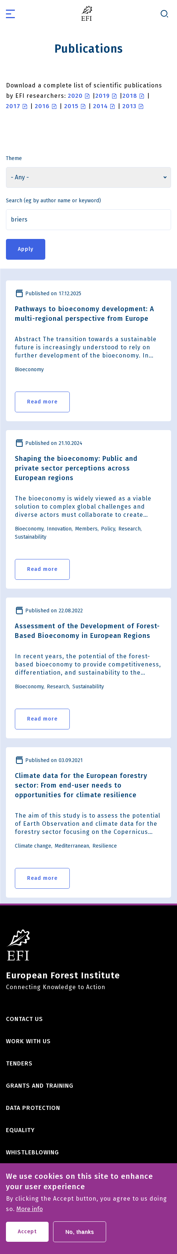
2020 (75, 95)
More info (29, 1214)
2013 (129, 106)
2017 (13, 106)
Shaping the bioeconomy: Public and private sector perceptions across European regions (76, 468)
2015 (71, 106)
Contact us (24, 1018)
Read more (42, 402)
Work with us (28, 1041)
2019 (102, 95)
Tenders (19, 1063)
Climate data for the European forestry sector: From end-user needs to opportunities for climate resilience (81, 785)
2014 (100, 106)
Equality (20, 1130)
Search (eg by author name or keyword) (53, 200)
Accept (27, 1236)
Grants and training (39, 1085)
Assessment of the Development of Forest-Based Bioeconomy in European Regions (87, 631)
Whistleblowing (32, 1152)
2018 (129, 95)
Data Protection (33, 1107)
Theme (14, 158)
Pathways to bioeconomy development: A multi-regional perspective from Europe (84, 314)
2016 (42, 106)
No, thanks (79, 1237)
